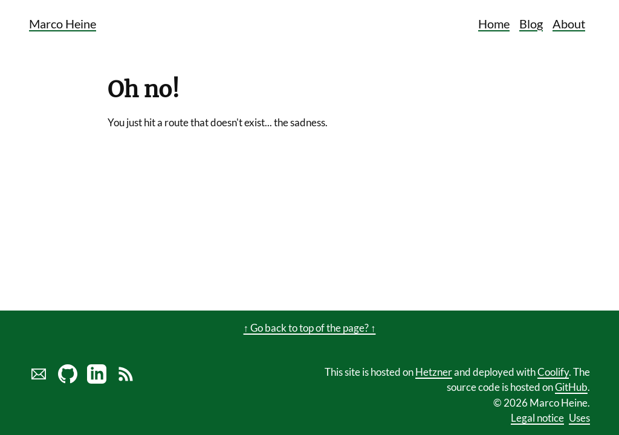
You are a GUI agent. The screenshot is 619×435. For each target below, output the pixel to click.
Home (494, 23)
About (569, 23)
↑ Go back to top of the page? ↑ (310, 327)
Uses (579, 417)
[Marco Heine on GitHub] (67, 379)
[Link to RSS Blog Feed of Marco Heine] (125, 379)
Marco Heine (62, 23)
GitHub (571, 387)
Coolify (553, 372)
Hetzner (433, 372)
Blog (531, 23)
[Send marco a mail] (38, 379)
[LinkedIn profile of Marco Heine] (96, 379)
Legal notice (537, 417)
